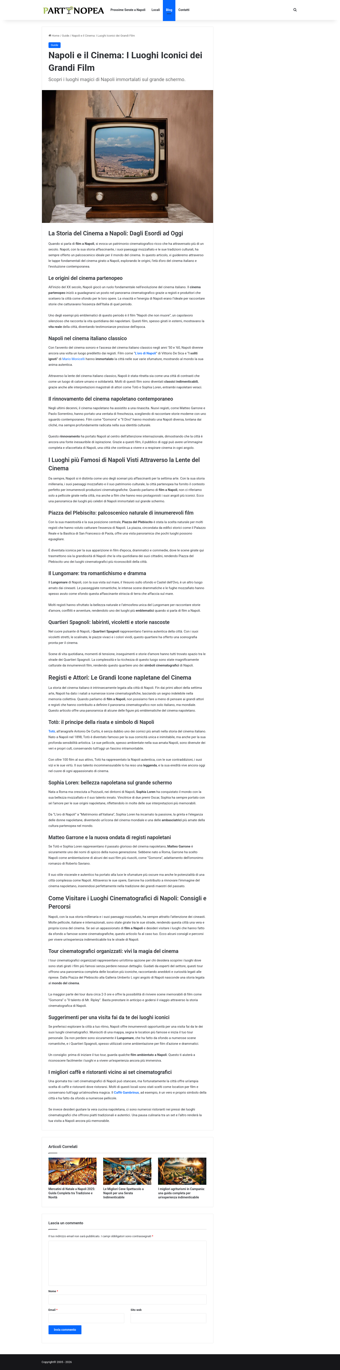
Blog (169, 10)
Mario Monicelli (73, 359)
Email (53, 1309)
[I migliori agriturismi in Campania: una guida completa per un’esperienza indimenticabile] (182, 1171)
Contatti (183, 10)
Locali (155, 10)
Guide (65, 35)
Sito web (136, 1309)
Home (54, 35)
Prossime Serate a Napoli (128, 10)
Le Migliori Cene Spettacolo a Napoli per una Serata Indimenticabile (123, 1193)
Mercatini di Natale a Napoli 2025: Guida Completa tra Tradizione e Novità (72, 1193)
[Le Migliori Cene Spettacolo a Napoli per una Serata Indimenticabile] (127, 1171)
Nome (53, 1291)
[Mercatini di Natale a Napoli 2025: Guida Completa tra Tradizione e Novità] (73, 1171)
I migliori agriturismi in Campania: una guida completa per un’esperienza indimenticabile (181, 1193)
